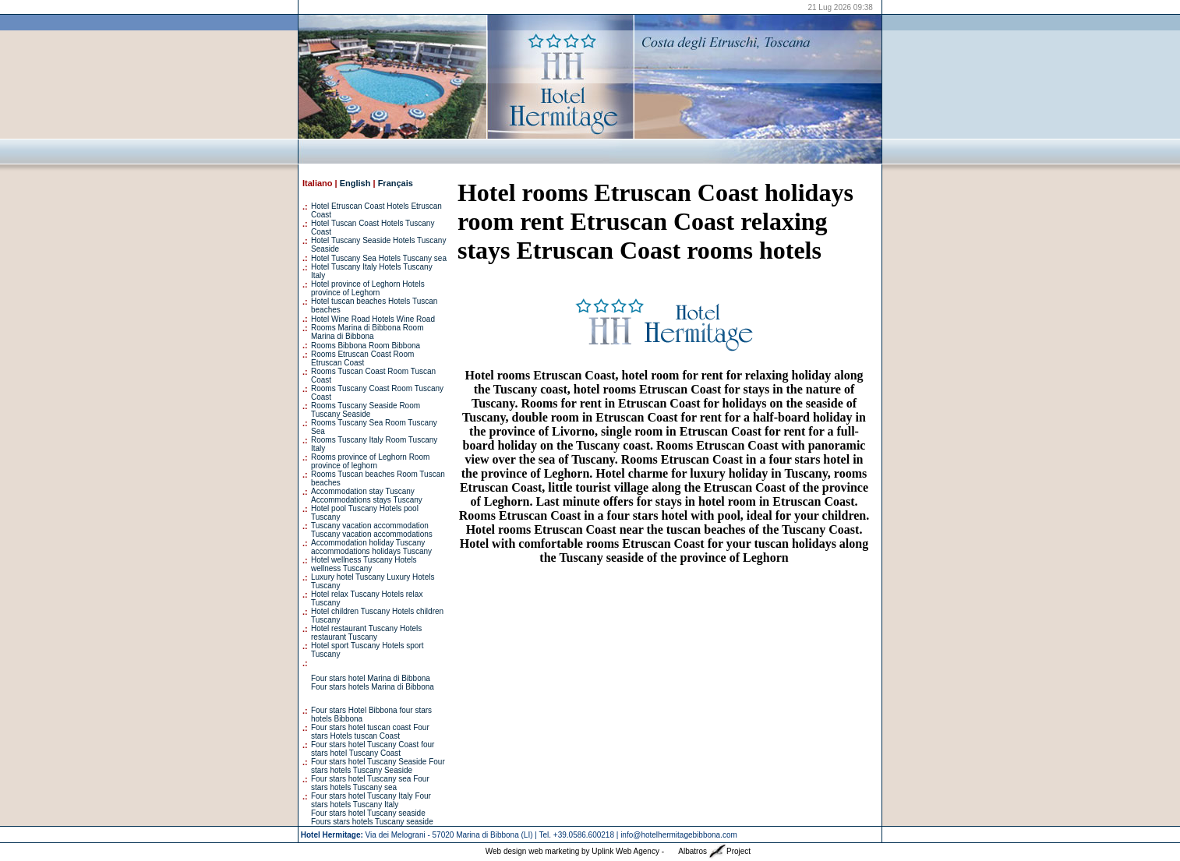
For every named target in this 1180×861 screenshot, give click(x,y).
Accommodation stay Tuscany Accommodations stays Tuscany (366, 495)
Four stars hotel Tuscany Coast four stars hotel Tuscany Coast (372, 748)
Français (395, 183)
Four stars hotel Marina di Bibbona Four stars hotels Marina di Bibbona (372, 682)
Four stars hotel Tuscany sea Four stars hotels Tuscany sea (370, 783)
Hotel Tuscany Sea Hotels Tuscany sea (379, 258)
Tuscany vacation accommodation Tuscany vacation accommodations (372, 529)
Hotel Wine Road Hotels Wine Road (373, 319)
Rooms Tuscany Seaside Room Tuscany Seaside (365, 409)
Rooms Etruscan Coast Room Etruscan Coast (362, 358)
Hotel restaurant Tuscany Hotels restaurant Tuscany (366, 632)
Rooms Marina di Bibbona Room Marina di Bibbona (367, 332)
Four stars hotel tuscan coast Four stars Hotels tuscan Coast (370, 731)
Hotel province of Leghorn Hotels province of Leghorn (368, 288)
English (355, 183)
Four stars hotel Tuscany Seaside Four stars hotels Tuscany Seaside (378, 766)
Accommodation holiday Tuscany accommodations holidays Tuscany (371, 547)
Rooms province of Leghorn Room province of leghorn (370, 461)
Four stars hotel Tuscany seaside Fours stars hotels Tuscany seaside (372, 817)
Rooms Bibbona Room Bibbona (365, 345)
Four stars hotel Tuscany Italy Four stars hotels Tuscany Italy (371, 800)
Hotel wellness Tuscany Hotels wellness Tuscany (364, 564)
